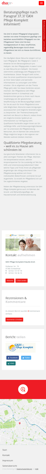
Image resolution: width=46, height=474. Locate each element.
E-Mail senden (21, 280)
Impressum (44, 45)
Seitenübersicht (9, 465)
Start (4, 450)
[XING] (11, 363)
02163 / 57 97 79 (15, 271)
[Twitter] (26, 358)
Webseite (10, 280)
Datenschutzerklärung (44, 30)
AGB (36, 469)
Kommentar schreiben (14, 319)
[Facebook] (12, 358)
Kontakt (6, 455)
